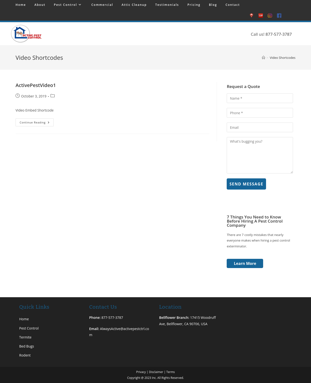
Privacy (141, 372)
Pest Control (29, 328)
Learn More (245, 263)
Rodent (25, 355)
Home (24, 319)
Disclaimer (156, 372)
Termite (25, 337)
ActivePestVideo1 (36, 85)
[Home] (263, 57)
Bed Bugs (26, 346)
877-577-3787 (279, 34)
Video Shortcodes (282, 57)
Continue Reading (37, 121)
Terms (170, 372)
